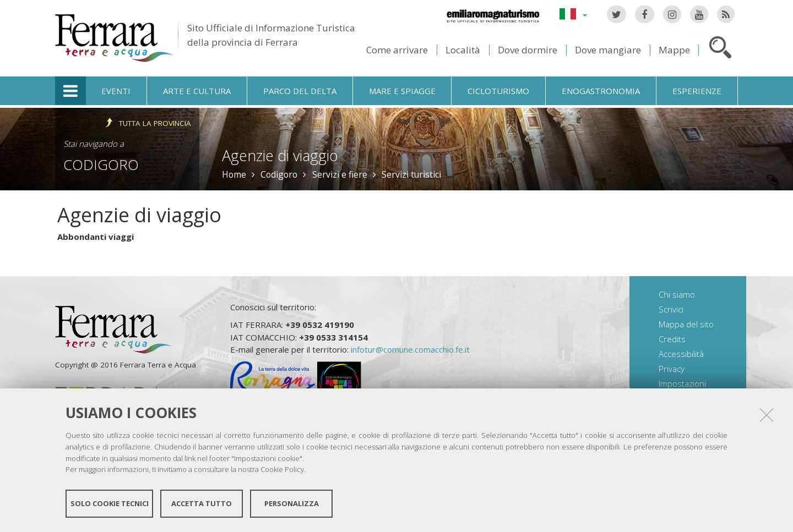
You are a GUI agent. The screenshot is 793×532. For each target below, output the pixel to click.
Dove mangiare (608, 49)
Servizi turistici (411, 174)
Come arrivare (397, 49)
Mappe (674, 49)
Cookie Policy (282, 469)
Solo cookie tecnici (109, 503)
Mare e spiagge (402, 90)
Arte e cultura (197, 90)
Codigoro (101, 164)
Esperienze (696, 90)
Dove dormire (527, 49)
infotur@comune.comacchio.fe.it (410, 349)
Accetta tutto (201, 503)
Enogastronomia (601, 90)
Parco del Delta (299, 90)
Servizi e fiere (339, 174)
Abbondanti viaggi (95, 236)
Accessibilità (681, 353)
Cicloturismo (498, 90)
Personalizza (291, 503)
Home (234, 174)
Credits (672, 338)
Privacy (672, 368)
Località (463, 49)
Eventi (116, 90)
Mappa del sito (686, 324)
